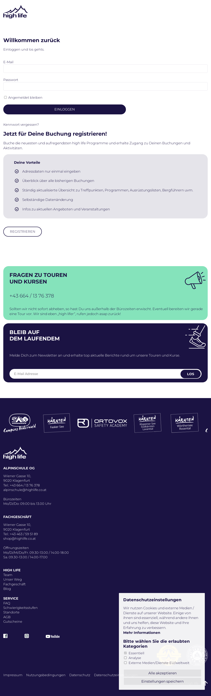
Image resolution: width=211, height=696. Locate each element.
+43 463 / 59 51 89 (24, 534)
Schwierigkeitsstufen (20, 608)
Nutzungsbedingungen (46, 675)
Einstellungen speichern (162, 681)
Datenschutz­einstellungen (116, 675)
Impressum (12, 675)
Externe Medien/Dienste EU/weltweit (159, 663)
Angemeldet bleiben (25, 98)
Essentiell (136, 653)
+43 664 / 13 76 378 (31, 296)
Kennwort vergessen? (21, 125)
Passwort (10, 80)
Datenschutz (79, 675)
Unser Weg (12, 579)
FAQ (6, 603)
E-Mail (8, 62)
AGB (7, 617)
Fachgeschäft (14, 584)
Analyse (135, 658)
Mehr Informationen (141, 633)
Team (7, 575)
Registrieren (22, 232)
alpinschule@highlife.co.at (24, 490)
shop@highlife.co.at (19, 539)
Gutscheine (12, 622)
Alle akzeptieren (162, 673)
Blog (7, 589)
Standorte (11, 612)
